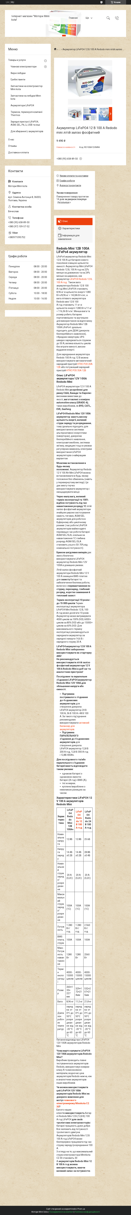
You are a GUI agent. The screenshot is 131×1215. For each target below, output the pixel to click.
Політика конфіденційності (87, 1212)
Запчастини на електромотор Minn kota (27, 88)
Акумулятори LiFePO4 (22, 105)
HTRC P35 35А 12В (76, 370)
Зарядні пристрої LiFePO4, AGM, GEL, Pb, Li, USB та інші (25, 123)
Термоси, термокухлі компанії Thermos (26, 114)
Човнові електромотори (24, 66)
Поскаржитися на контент (61, 1212)
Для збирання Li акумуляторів (27, 131)
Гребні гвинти (18, 79)
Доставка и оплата (18, 152)
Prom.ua (81, 1209)
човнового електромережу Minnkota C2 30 (72, 1103)
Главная (73, 18)
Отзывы (12, 146)
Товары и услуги (17, 60)
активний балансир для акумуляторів (74, 725)
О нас (11, 139)
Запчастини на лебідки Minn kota (26, 97)
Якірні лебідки (18, 73)
